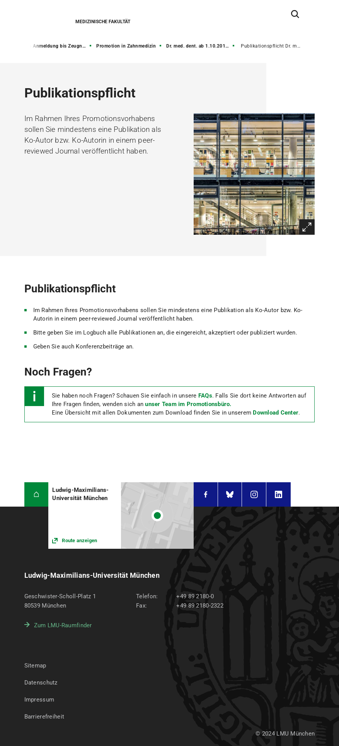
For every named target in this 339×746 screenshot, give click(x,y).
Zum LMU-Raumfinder (63, 625)
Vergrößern (307, 227)
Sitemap (35, 665)
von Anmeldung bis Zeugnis (54, 46)
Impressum (39, 699)
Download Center (275, 412)
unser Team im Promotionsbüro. (188, 404)
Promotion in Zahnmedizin (126, 46)
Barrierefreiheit (44, 716)
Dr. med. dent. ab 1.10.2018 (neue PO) (201, 46)
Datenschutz (41, 682)
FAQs (205, 395)
